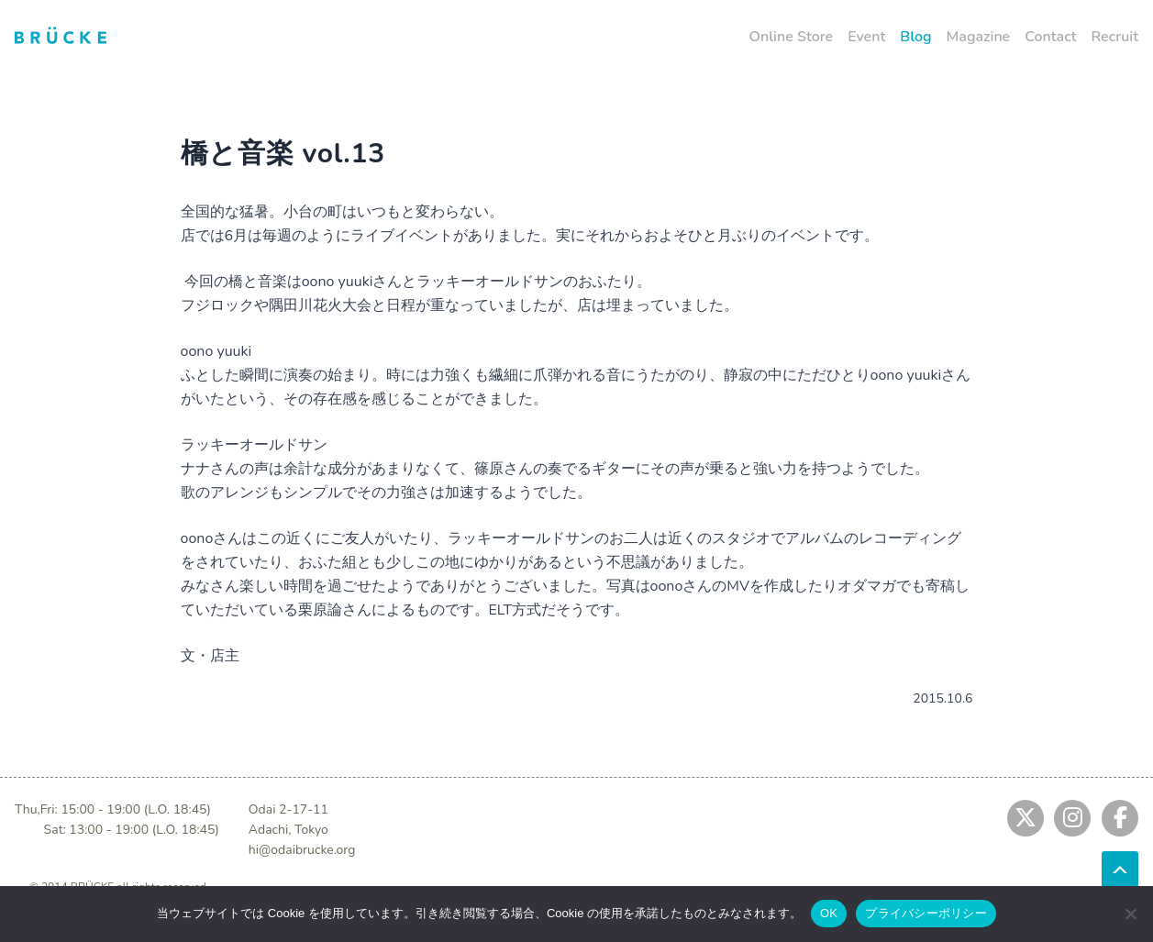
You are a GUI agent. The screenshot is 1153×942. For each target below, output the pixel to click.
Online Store (791, 37)
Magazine (979, 37)
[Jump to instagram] (1072, 818)
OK (828, 913)
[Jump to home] (60, 35)
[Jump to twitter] (1025, 818)
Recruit (1114, 37)
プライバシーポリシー (926, 913)
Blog (915, 37)
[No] (1130, 913)
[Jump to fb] (1120, 818)
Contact (1050, 37)
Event (866, 37)
